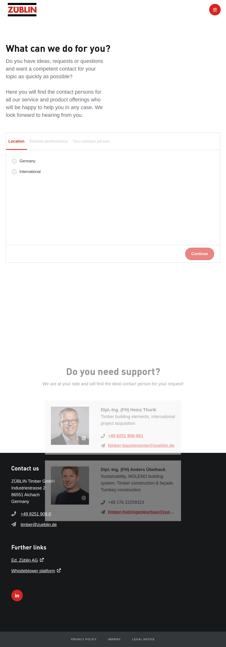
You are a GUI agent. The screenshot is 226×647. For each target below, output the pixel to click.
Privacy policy (84, 639)
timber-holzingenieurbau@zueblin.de (141, 538)
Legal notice (143, 639)
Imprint (114, 639)
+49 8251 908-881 (125, 462)
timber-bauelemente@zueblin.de (141, 472)
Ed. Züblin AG (24, 560)
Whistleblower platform (33, 570)
